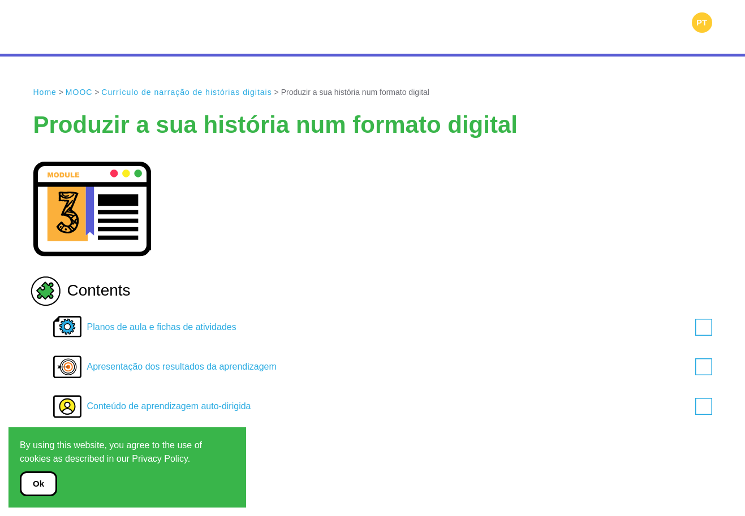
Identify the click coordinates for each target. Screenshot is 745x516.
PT (701, 22)
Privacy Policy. (161, 458)
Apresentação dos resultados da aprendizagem (399, 367)
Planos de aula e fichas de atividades (399, 327)
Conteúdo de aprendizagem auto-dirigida (399, 406)
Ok (38, 483)
